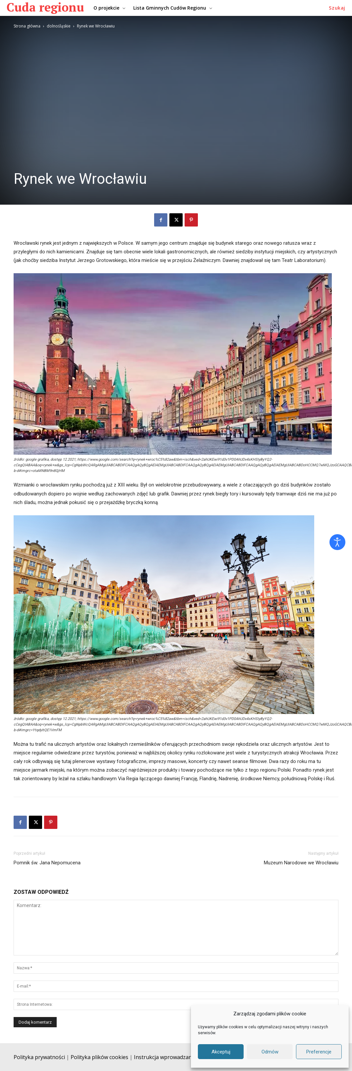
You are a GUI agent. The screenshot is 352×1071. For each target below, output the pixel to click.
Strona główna (27, 26)
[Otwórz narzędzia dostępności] (337, 542)
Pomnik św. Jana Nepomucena (47, 863)
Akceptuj (220, 1052)
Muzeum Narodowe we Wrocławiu (301, 863)
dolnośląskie (59, 26)
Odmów (270, 1052)
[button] (337, 8)
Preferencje (318, 1052)
